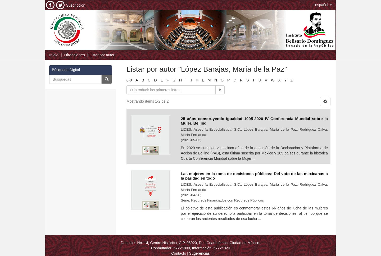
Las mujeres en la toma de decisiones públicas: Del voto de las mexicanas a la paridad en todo (254, 175)
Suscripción (75, 5)
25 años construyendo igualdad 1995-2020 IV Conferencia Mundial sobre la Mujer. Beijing (254, 120)
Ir (220, 90)
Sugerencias (199, 253)
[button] (323, 5)
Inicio (53, 55)
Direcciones (74, 55)
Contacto (178, 253)
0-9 (129, 80)
